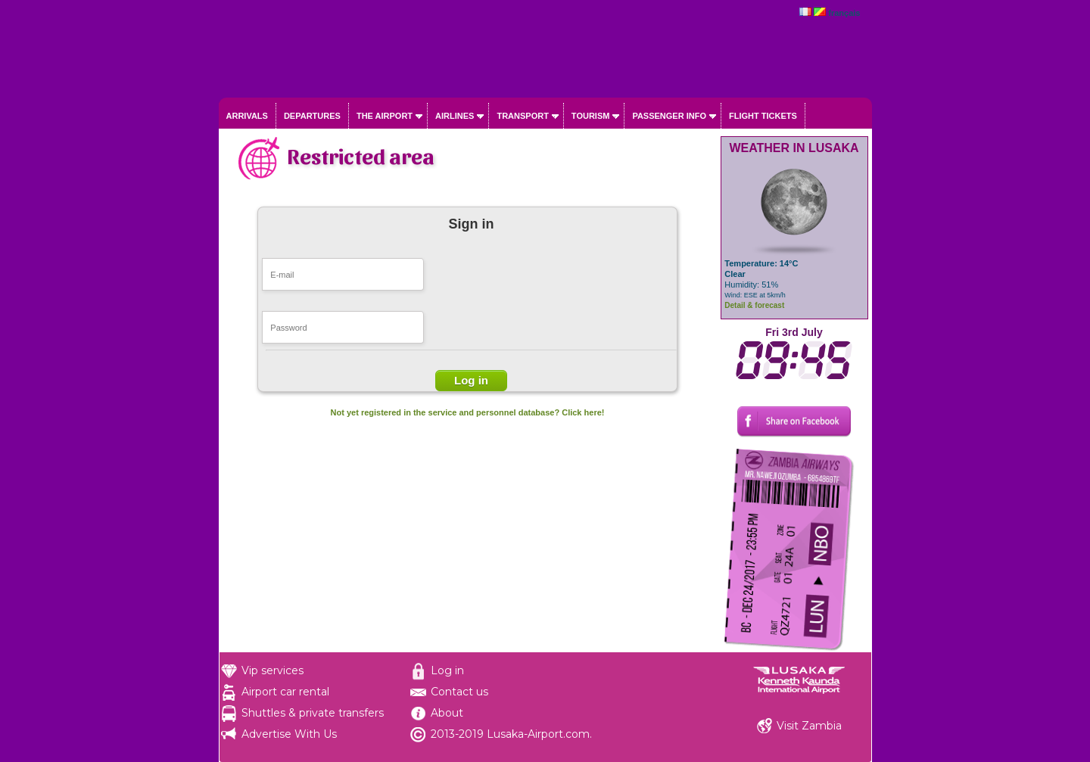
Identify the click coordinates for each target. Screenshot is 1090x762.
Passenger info (669, 115)
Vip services (272, 670)
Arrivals (247, 115)
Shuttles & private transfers (312, 713)
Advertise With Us (289, 734)
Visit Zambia (809, 725)
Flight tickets (763, 115)
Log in (447, 670)
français (844, 12)
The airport (385, 115)
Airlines (454, 115)
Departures (312, 115)
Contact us (459, 691)
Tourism (590, 115)
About (447, 713)
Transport (522, 115)
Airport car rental (285, 691)
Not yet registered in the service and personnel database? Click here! (468, 412)
